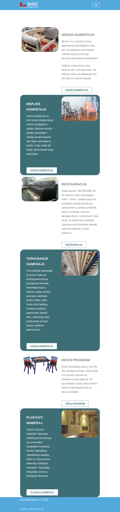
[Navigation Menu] (96, 5)
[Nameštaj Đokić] (29, 5)
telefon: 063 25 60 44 (32, 509)
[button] (77, 90)
